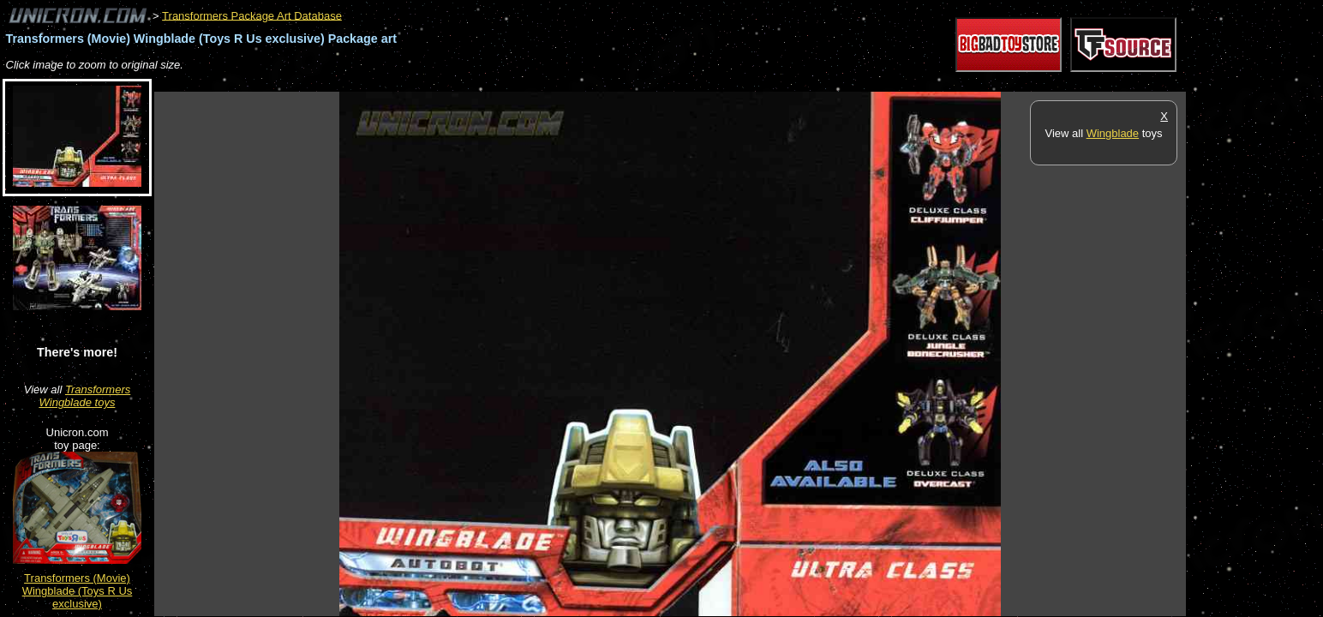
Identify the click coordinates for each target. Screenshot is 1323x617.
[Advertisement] (466, 82)
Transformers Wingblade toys (85, 396)
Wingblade (1113, 133)
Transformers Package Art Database (252, 15)
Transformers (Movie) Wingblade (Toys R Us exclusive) (77, 591)
